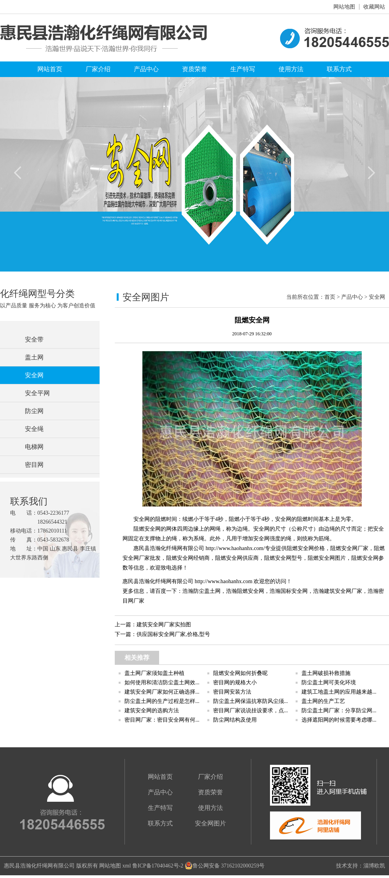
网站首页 (49, 69)
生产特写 (242, 69)
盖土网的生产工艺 (323, 701)
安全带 (34, 339)
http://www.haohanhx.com (223, 581)
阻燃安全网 (250, 591)
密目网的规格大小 (235, 682)
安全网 (34, 375)
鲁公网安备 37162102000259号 (225, 866)
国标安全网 (294, 591)
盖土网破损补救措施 (325, 673)
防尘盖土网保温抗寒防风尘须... (250, 701)
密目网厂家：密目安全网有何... (162, 720)
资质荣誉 (194, 69)
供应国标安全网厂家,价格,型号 (173, 634)
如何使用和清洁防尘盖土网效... (162, 682)
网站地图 (344, 7)
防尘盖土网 (207, 591)
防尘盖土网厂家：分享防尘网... (339, 710)
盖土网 (34, 357)
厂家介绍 (98, 69)
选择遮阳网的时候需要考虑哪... (339, 720)
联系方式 (339, 69)
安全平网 (37, 393)
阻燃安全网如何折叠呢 (240, 673)
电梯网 (34, 446)
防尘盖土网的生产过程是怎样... (162, 701)
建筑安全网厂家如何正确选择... (162, 692)
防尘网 (34, 411)
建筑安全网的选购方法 (151, 710)
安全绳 (34, 429)
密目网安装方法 (232, 692)
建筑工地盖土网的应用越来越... (339, 692)
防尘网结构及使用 (235, 720)
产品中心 (146, 69)
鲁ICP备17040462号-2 (157, 866)
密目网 (34, 464)
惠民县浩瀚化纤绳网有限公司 (39, 866)
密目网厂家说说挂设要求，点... (250, 710)
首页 (329, 297)
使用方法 (291, 69)
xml (127, 866)
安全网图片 (210, 823)
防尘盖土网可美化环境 (328, 682)
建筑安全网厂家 (343, 591)
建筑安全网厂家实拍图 (164, 624)
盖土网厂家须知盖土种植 (154, 673)
